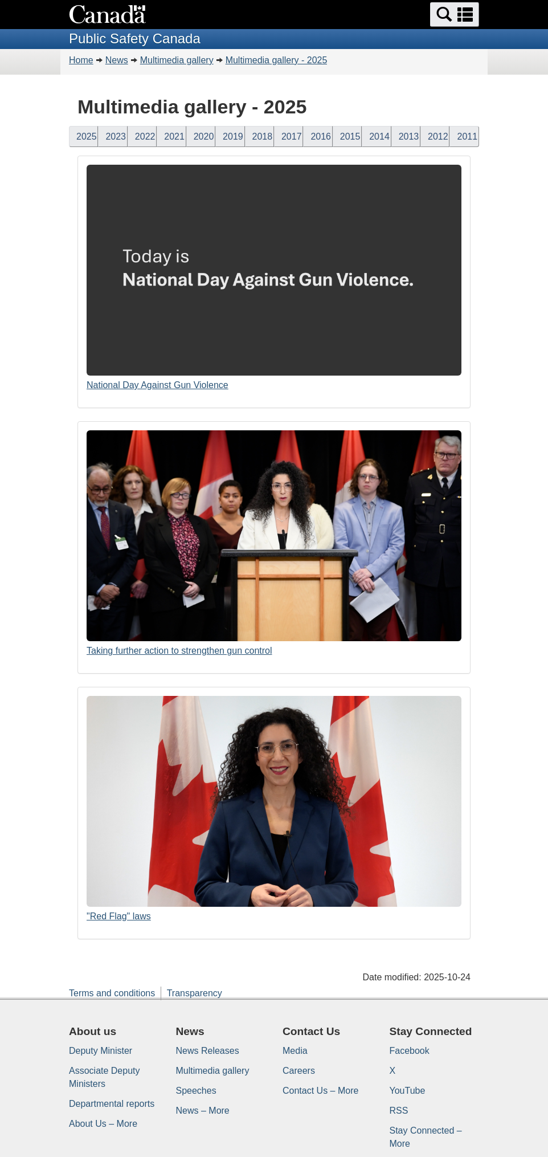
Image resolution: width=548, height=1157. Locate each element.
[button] (454, 14)
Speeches (196, 1090)
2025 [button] (86, 136)
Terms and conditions (112, 993)
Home (81, 60)
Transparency (194, 993)
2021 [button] (174, 136)
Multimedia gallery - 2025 (277, 60)
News (116, 60)
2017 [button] (291, 136)
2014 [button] (379, 136)
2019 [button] (233, 136)
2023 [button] (115, 136)
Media (295, 1051)
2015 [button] (350, 136)
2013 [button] (409, 136)
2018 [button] (262, 136)
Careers (299, 1070)
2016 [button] (320, 136)
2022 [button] (145, 136)
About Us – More (103, 1124)
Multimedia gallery (177, 60)
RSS (399, 1110)
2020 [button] (204, 136)
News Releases (207, 1051)
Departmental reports (111, 1104)
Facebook (410, 1051)
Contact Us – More (320, 1090)
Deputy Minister (100, 1051)
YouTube (408, 1090)
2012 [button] (438, 136)
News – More (203, 1110)
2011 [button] (467, 136)
